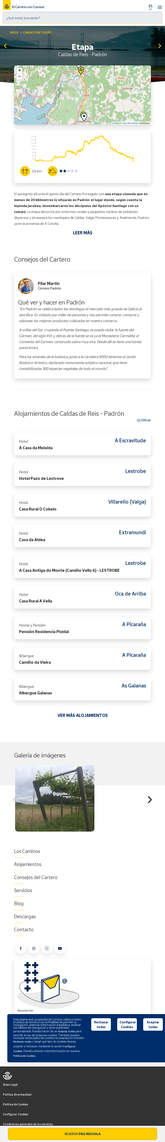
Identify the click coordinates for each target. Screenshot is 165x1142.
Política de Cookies (15, 1104)
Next (150, 800)
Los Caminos (27, 851)
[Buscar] (82, 18)
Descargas (25, 916)
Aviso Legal (10, 1084)
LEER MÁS (82, 232)
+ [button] (19, 71)
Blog (19, 903)
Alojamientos (27, 864)
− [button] (19, 77)
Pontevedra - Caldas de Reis (5, 46)
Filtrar (144, 420)
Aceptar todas (153, 1024)
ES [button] (151, 6)
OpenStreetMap (130, 123)
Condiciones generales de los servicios (28, 1124)
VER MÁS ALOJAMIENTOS (83, 715)
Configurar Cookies (15, 1114)
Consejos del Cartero (36, 877)
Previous (15, 800)
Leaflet (115, 123)
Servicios (23, 890)
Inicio (14, 32)
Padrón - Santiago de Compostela (159, 46)
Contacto (24, 929)
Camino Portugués (37, 32)
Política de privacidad (17, 1094)
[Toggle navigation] (160, 5)
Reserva (83, 1134)
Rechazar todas (101, 1024)
